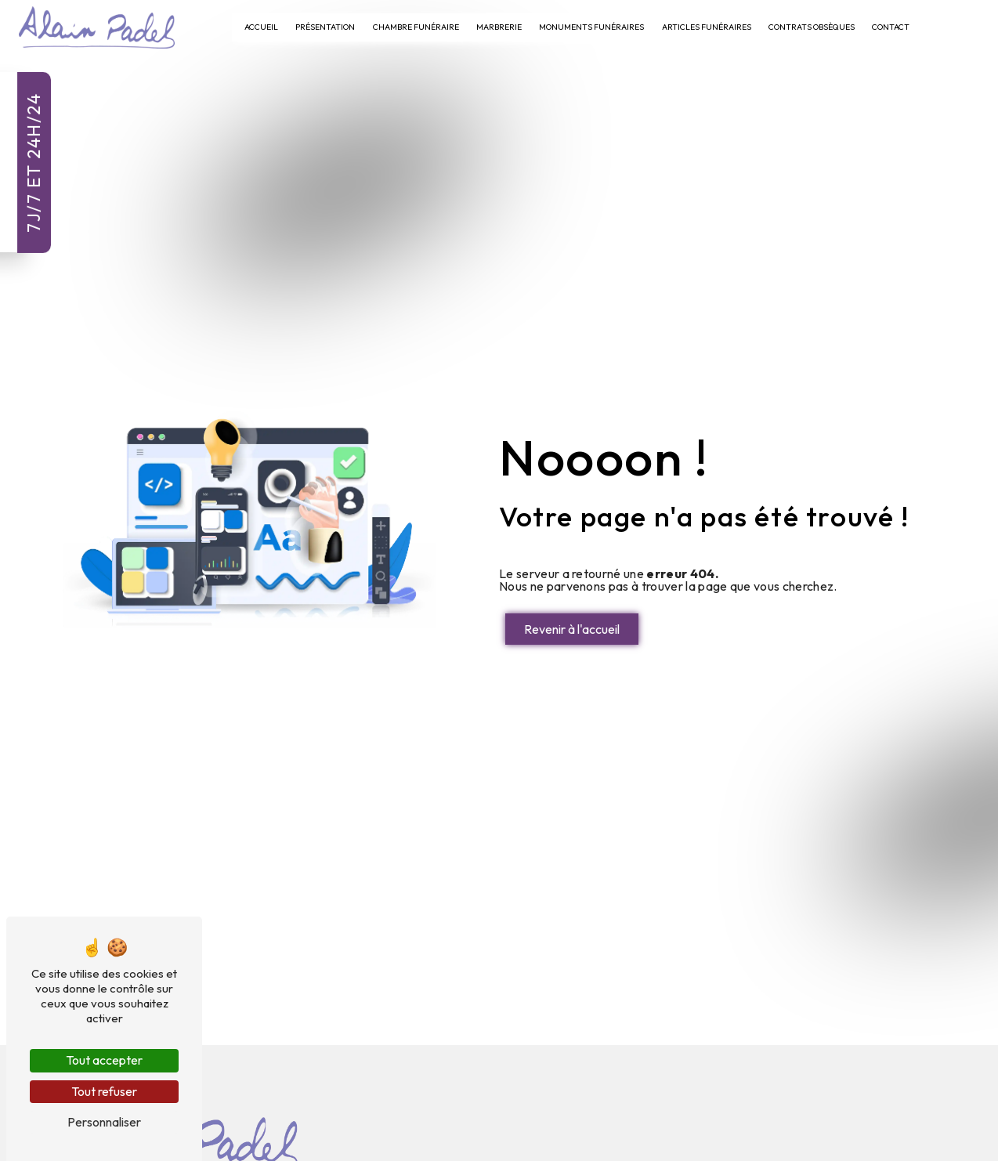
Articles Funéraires (706, 27)
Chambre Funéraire (416, 27)
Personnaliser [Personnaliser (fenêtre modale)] (104, 1122)
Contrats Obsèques (811, 27)
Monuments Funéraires (591, 27)
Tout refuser (104, 1091)
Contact (890, 27)
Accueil (261, 27)
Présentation (325, 27)
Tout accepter (104, 1060)
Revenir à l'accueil (572, 629)
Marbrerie (499, 27)
